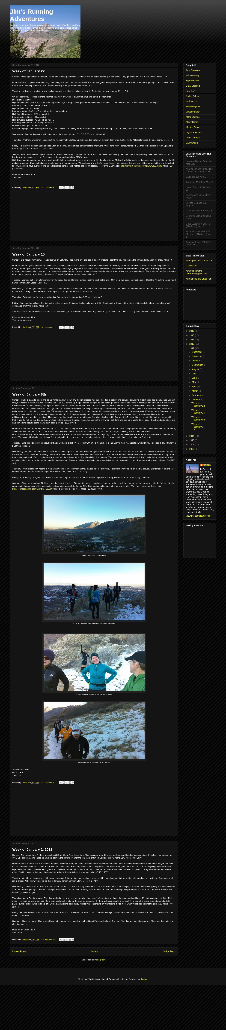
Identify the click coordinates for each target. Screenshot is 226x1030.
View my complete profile (198, 516)
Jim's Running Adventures (31, 15)
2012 (192, 348)
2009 (192, 444)
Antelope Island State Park (199, 278)
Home (94, 951)
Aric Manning (192, 75)
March (195, 391)
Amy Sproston (193, 70)
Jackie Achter (192, 96)
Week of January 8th (29, 394)
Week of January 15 (28, 254)
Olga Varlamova (194, 132)
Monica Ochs (192, 127)
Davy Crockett (193, 86)
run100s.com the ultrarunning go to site (196, 272)
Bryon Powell (192, 80)
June (194, 378)
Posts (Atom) (100, 960)
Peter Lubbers (193, 137)
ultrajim (207, 465)
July (194, 373)
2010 (192, 440)
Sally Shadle (192, 143)
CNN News (191, 265)
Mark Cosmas (192, 117)
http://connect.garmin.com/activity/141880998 (33, 489)
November (197, 356)
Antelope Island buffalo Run (199, 260)
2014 (192, 339)
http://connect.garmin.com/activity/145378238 (141, 166)
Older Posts (169, 951)
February (196, 395)
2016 (192, 331)
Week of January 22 (28, 71)
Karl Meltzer (192, 101)
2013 (192, 344)
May (194, 382)
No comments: (48, 187)
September (197, 365)
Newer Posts (19, 951)
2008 (192, 449)
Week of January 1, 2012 (32, 849)
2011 (192, 436)
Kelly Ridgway (193, 106)
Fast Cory (191, 91)
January (196, 399)
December (197, 352)
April (194, 386)
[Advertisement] (94, 216)
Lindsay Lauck (193, 111)
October (196, 360)
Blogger (143, 979)
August (195, 369)
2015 (192, 335)
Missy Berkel (192, 122)
